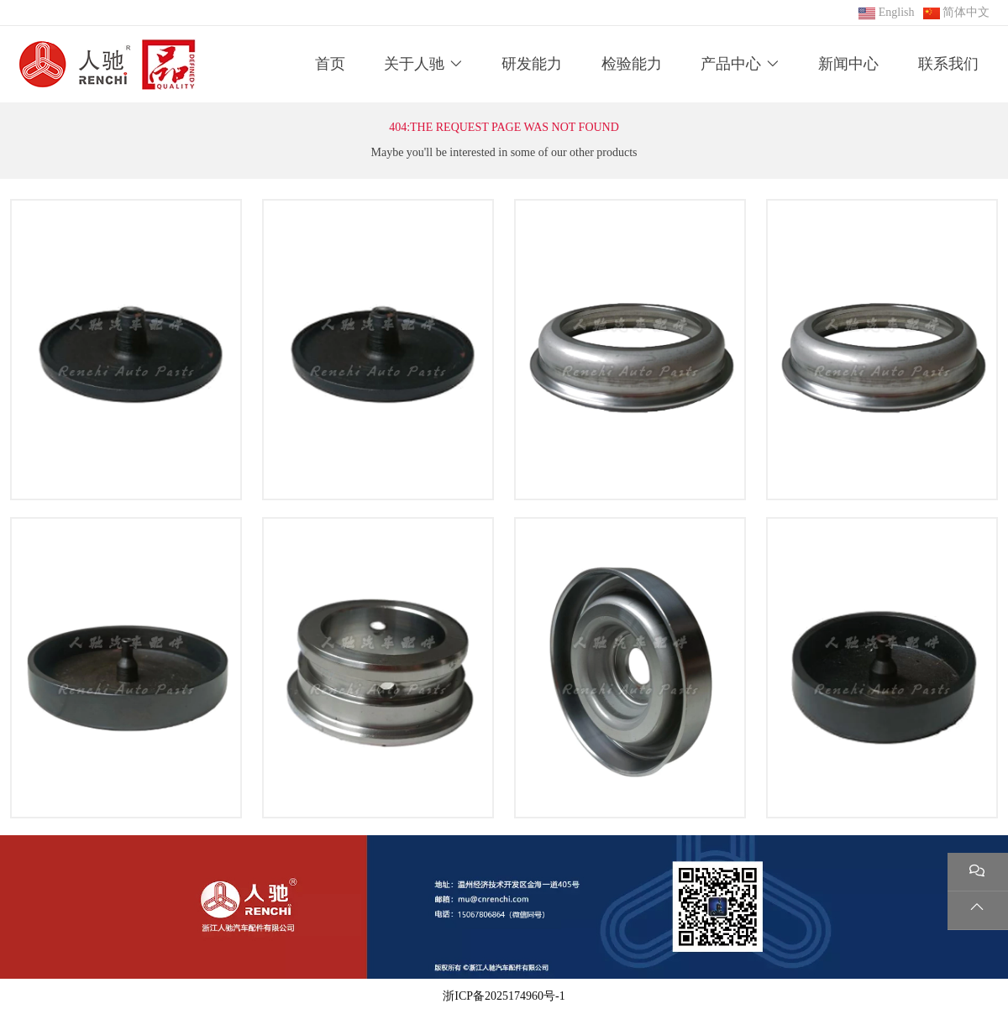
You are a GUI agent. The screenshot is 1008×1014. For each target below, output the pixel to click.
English (897, 12)
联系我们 (948, 63)
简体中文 (966, 12)
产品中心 (731, 63)
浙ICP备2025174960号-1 (503, 996)
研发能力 (531, 63)
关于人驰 (414, 63)
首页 (330, 63)
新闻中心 (848, 63)
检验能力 (631, 63)
